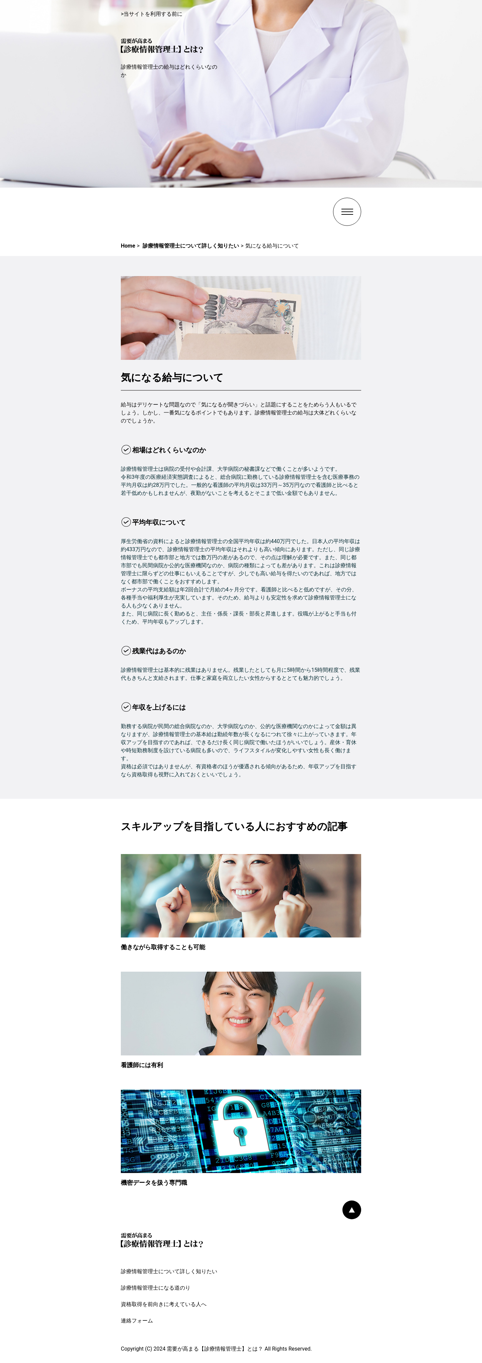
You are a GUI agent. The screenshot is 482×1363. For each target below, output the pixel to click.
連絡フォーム (137, 1320)
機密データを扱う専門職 (154, 1182)
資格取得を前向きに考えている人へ (164, 1304)
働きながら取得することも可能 (163, 947)
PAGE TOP (351, 1209)
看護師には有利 (142, 1064)
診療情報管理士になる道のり (155, 1288)
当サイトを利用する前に (153, 14)
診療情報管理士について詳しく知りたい (169, 1271)
